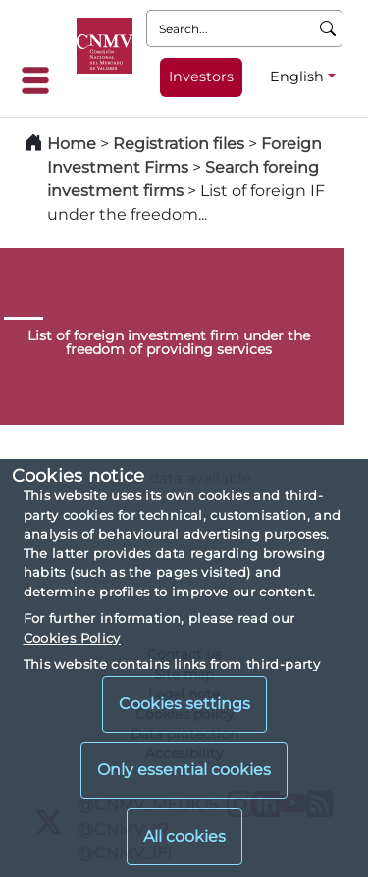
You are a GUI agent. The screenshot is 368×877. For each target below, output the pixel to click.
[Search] (328, 28)
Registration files (178, 143)
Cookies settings (184, 704)
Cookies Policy (72, 637)
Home (71, 143)
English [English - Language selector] (297, 76)
